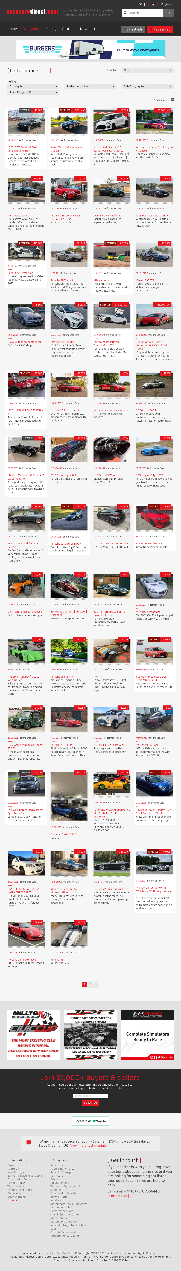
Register (166, 4)
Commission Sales (19, 1179)
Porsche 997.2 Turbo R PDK (66, 543)
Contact (68, 29)
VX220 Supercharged (148, 612)
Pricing (51, 29)
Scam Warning (16, 1196)
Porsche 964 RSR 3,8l (63, 676)
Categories (31, 29)
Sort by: (111, 70)
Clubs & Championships (65, 1232)
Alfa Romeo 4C (102, 280)
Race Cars (56, 1165)
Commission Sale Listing (65, 1193)
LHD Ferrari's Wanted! (106, 475)
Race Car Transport (62, 1172)
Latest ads (133, 29)
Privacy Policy (16, 1182)
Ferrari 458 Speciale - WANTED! (112, 410)
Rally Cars (56, 1175)
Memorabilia (58, 1218)
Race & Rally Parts (62, 1168)
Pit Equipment (59, 1182)
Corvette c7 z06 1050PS (64, 834)
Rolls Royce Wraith (19, 215)
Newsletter (89, 29)
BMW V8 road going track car (24, 341)
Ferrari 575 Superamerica (109, 889)
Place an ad (160, 29)
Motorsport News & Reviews (68, 1204)
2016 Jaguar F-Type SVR (150, 475)
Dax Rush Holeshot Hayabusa (25, 611)
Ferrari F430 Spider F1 (63, 745)
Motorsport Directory (63, 1221)
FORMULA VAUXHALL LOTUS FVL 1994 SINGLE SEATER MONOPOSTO (112, 813)
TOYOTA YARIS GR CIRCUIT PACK (111, 543)
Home (12, 29)
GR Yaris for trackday (63, 342)
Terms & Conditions (19, 1189)
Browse (12, 1165)
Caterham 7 (100, 676)
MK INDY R (57, 959)
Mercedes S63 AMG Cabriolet (153, 215)
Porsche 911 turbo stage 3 (22, 959)
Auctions (56, 1200)
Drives (54, 1179)
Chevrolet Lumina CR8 (149, 543)
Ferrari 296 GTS (145, 280)
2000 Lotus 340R (146, 410)
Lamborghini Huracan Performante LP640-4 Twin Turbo (152, 346)
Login (153, 4)
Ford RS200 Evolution (20, 272)
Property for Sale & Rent (65, 1235)
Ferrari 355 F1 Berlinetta (65, 410)
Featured (13, 1168)
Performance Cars (61, 1211)
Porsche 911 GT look (147, 745)
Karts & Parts (59, 1196)
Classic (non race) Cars (65, 1214)
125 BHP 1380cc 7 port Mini (109, 745)
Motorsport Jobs (60, 1207)
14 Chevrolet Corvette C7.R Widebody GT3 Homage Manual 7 (154, 891)
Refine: (11, 81)
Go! (168, 13)
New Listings (15, 1172)
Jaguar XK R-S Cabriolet (107, 215)
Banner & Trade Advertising (24, 1175)
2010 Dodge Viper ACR (63, 475)
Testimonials (15, 1186)
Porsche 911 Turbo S (62, 280)
